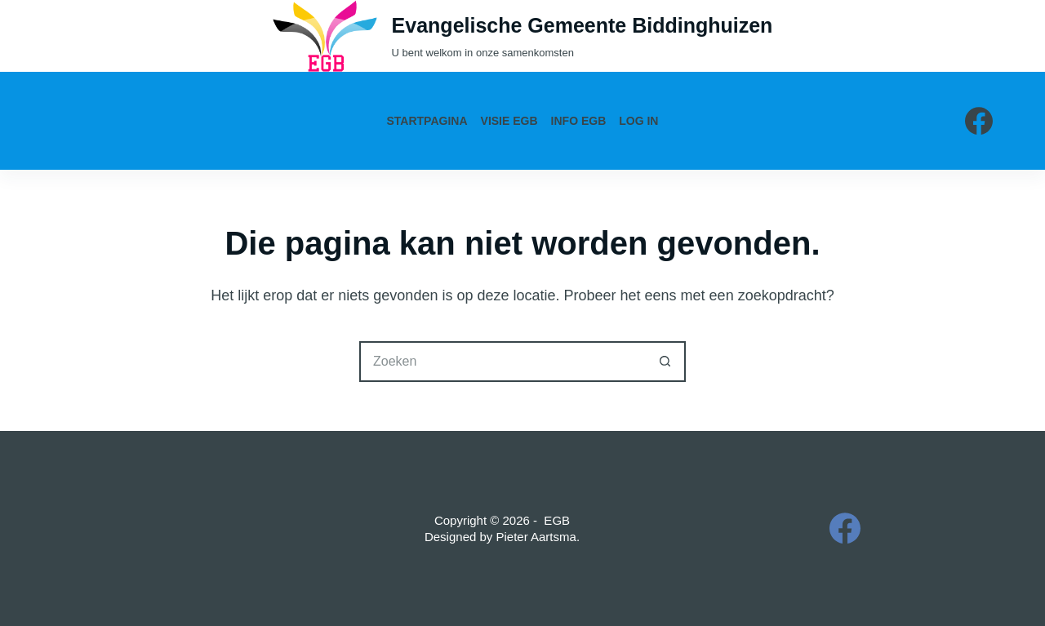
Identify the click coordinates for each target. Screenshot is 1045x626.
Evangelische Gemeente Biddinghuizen (582, 25)
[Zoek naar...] (502, 361)
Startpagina (427, 120)
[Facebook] (979, 121)
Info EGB (579, 120)
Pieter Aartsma (536, 537)
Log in (638, 120)
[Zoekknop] (665, 361)
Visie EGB (509, 120)
